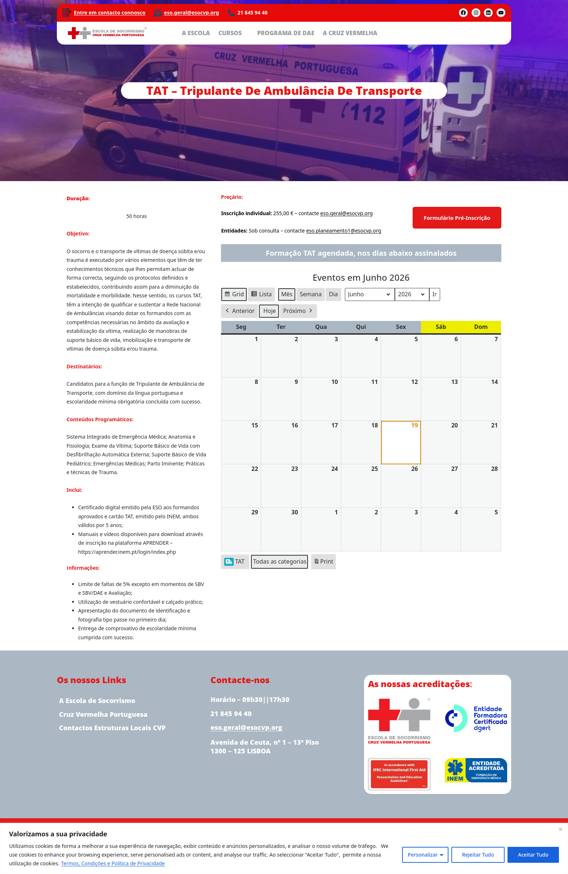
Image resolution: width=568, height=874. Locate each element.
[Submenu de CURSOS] (247, 32)
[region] (284, 848)
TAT (235, 561)
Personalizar (423, 854)
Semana (311, 294)
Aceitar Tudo (533, 854)
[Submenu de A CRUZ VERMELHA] (383, 32)
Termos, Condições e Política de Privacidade (113, 863)
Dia (333, 294)
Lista (261, 295)
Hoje (270, 311)
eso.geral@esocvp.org (191, 12)
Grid (234, 295)
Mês (287, 294)
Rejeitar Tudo (478, 854)
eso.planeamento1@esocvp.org (343, 230)
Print (323, 562)
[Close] (560, 829)
